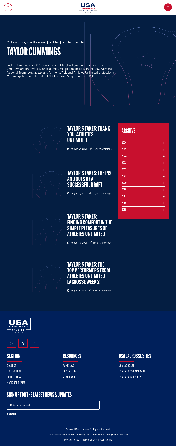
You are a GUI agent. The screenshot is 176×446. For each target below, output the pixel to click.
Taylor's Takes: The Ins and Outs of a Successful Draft (89, 179)
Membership (70, 377)
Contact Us (69, 371)
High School (14, 371)
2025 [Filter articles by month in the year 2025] (124, 149)
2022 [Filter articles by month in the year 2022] (124, 169)
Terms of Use (90, 439)
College (11, 366)
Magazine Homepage (33, 42)
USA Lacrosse (127, 366)
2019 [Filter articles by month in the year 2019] (124, 189)
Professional (15, 377)
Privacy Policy (71, 439)
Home (13, 42)
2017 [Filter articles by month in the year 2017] (124, 203)
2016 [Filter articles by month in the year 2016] (124, 209)
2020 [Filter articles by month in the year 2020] (124, 183)
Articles (54, 42)
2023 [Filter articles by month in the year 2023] (124, 163)
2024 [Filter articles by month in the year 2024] (124, 156)
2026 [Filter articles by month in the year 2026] (124, 142)
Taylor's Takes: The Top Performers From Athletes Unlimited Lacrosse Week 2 (88, 274)
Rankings (68, 366)
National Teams (16, 383)
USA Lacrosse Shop (130, 377)
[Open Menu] (168, 7)
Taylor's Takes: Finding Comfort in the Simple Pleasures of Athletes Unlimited (89, 226)
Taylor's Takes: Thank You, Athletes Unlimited (88, 135)
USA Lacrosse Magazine (132, 371)
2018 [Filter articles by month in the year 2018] (124, 196)
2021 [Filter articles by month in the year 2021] (124, 176)
